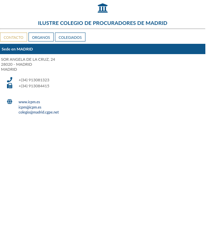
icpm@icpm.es (30, 107)
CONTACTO (14, 37)
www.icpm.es (29, 102)
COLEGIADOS (70, 37)
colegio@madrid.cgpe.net (39, 112)
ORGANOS (41, 37)
